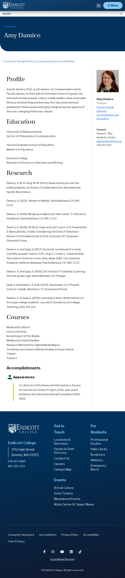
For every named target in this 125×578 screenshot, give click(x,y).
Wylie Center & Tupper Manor (74, 504)
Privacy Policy (69, 535)
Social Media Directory (62, 559)
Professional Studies (99, 441)
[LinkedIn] (71, 552)
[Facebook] (44, 552)
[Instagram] (53, 552)
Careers (59, 464)
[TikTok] (80, 552)
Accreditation (47, 535)
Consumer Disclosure (21, 535)
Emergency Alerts (98, 467)
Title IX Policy (16, 541)
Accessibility (91, 535)
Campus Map (62, 469)
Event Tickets (63, 493)
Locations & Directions (62, 441)
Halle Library (99, 449)
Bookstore (97, 454)
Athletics (96, 460)
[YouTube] (62, 552)
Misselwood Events (67, 499)
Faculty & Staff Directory (64, 451)
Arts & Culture (64, 488)
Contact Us (61, 458)
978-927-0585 (17, 461)
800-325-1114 (16, 465)
